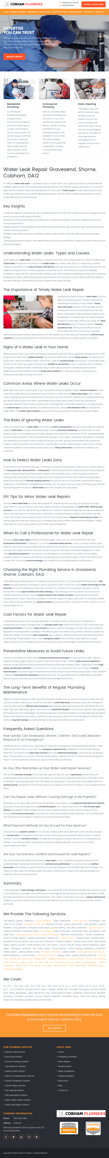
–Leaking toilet (26, 962)
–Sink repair (46, 965)
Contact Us (99, 12)
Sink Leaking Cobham (14, 1090)
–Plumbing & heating (63, 962)
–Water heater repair (77, 965)
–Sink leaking (34, 965)
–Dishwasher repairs (50, 934)
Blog (60, 1085)
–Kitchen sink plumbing (94, 958)
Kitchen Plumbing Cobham (17, 1061)
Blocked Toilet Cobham (15, 1052)
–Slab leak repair (60, 965)
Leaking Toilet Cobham (15, 1071)
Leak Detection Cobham (15, 1066)
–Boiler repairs (46, 931)
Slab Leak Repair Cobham (16, 1095)
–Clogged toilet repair (56, 958)
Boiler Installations (60, 12)
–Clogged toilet (39, 958)
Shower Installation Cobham (17, 1080)
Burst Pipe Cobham (13, 1056)
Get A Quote (54, 1028)
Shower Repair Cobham (15, 1085)
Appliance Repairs (75, 12)
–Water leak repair (95, 965)
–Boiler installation (43, 920)
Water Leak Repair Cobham (17, 1104)
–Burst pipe (26, 958)
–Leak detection (10, 962)
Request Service (14, 56)
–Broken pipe (15, 958)
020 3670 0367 (68, 5)
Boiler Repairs (32, 12)
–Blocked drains (67, 938)
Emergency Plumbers (18, 12)
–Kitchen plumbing (75, 958)
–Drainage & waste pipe (34, 924)
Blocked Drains (45, 12)
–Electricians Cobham (46, 955)
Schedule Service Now (93, 4)
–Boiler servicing (79, 920)
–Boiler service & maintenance (90, 951)
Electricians (88, 12)
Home (6, 12)
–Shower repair (21, 965)
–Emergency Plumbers (51, 951)
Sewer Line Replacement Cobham (19, 1076)
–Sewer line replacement (85, 962)
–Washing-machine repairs (27, 934)
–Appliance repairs (96, 927)
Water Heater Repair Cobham (18, 1100)
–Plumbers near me (43, 962)
